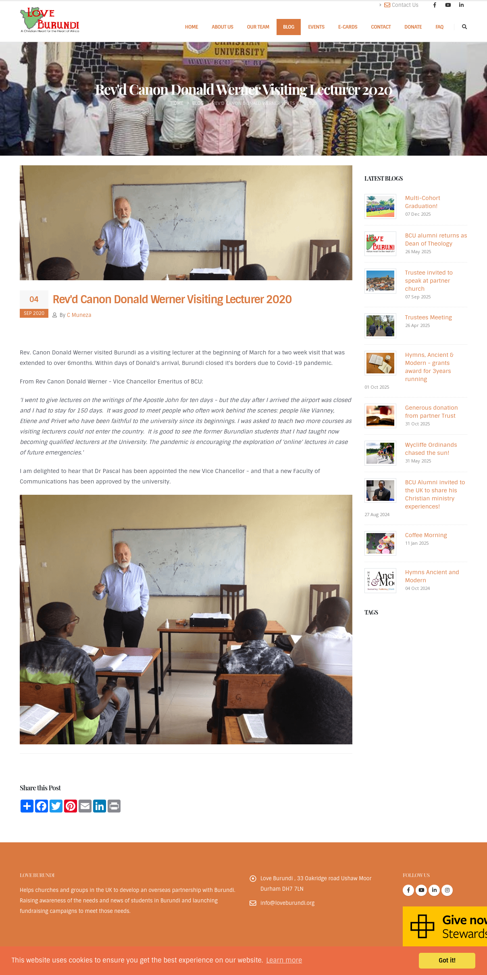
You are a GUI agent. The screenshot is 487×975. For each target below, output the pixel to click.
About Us (222, 27)
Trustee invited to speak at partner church (429, 280)
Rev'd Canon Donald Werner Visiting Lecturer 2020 (171, 299)
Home (191, 27)
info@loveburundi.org (287, 903)
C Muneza (79, 315)
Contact (381, 27)
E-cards (348, 27)
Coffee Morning (426, 535)
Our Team (258, 27)
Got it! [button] (447, 960)
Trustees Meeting (428, 317)
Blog (288, 27)
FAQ (439, 27)
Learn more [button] (284, 960)
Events (316, 27)
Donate (413, 27)
